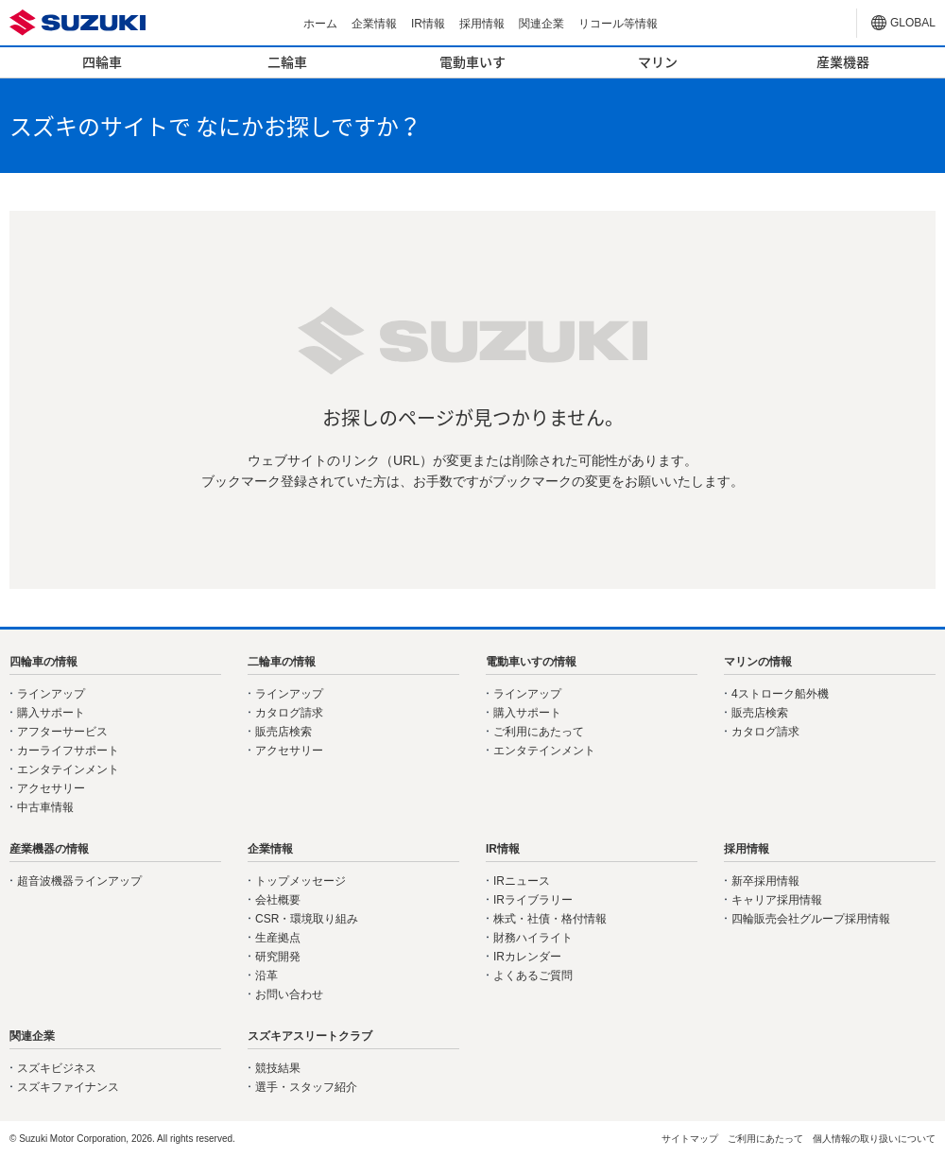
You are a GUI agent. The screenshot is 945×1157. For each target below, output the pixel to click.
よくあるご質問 (533, 975)
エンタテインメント (68, 769)
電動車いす (472, 61)
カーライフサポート (68, 750)
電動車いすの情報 (531, 661)
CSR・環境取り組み (306, 918)
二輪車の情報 (282, 661)
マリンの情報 (758, 661)
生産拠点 (278, 937)
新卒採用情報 (765, 881)
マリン (658, 61)
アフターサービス (62, 731)
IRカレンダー (527, 956)
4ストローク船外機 (780, 693)
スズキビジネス (56, 1068)
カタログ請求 (289, 712)
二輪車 (287, 61)
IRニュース (521, 881)
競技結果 (278, 1068)
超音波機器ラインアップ (79, 881)
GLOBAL (913, 22)
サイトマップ (690, 1138)
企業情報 (374, 23)
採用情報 (482, 23)
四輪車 (102, 61)
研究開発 (278, 956)
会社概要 (278, 900)
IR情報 (428, 23)
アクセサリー (51, 788)
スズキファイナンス (68, 1087)
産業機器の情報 (49, 848)
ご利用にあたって (538, 731)
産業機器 (842, 61)
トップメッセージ (300, 881)
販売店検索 (283, 731)
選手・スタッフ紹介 (306, 1087)
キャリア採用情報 (776, 900)
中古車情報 (45, 807)
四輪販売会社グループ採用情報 (810, 918)
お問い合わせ (289, 994)
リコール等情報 (618, 23)
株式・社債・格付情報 (550, 918)
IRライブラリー (533, 900)
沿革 (266, 975)
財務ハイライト (533, 937)
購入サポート (51, 712)
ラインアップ (51, 693)
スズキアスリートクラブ (310, 1036)
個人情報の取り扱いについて (874, 1138)
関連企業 (541, 23)
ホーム (320, 23)
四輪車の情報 (43, 661)
